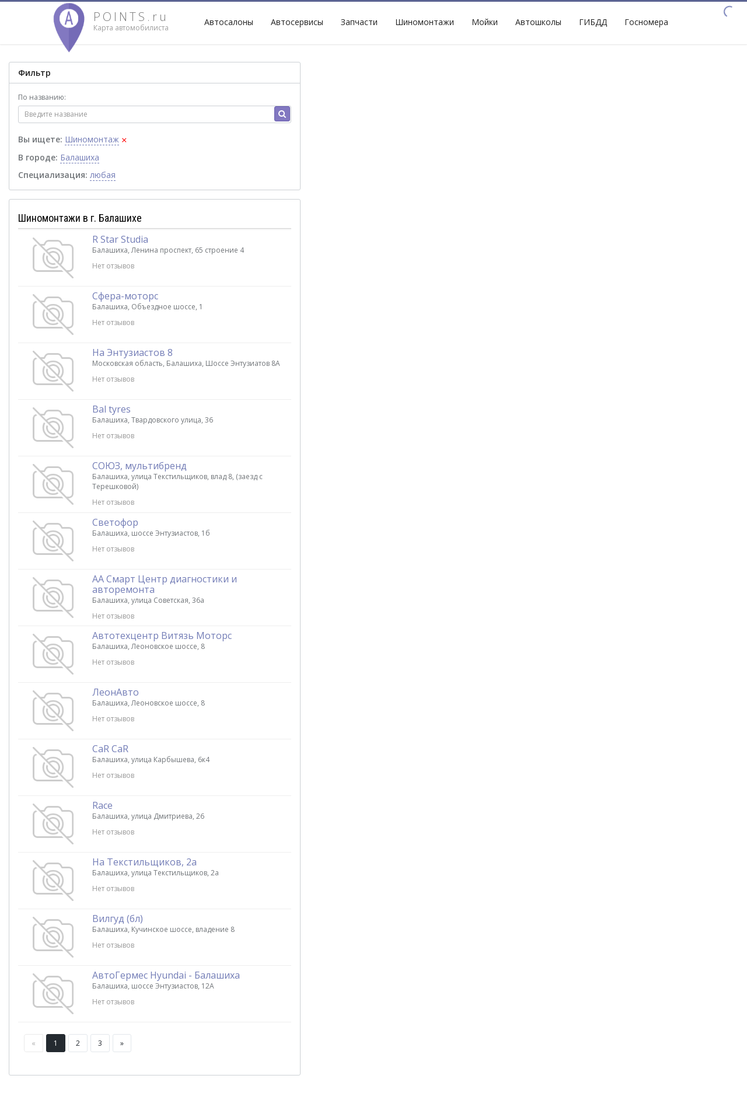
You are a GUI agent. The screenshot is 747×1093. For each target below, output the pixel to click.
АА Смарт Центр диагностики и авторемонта (164, 584)
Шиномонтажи (424, 21)
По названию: (42, 97)
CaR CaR (110, 748)
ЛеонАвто (115, 692)
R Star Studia (120, 239)
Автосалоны (228, 21)
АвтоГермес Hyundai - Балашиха (166, 975)
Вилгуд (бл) (117, 918)
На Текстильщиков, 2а (144, 861)
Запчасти (359, 21)
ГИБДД (593, 21)
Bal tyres (111, 409)
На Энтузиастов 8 (132, 352)
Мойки (485, 21)
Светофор (115, 522)
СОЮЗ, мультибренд (139, 465)
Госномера (646, 21)
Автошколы (538, 21)
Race (102, 805)
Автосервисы (297, 21)
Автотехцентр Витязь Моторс (162, 635)
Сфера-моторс (125, 295)
